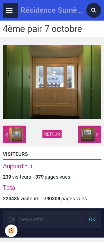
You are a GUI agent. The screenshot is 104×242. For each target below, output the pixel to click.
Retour (52, 134)
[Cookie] (11, 230)
